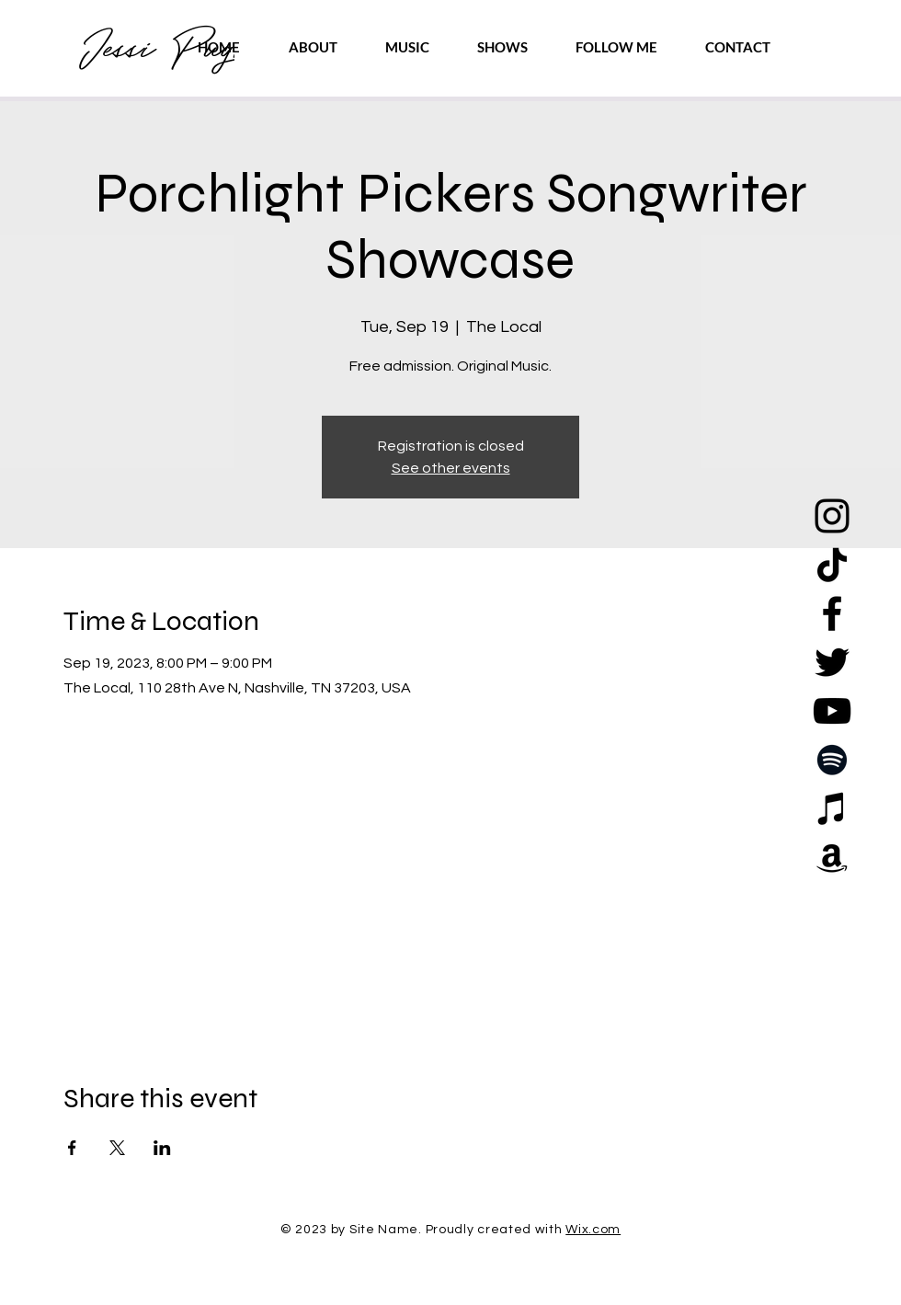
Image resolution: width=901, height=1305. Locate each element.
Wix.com (593, 1229)
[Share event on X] (117, 1147)
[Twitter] (832, 662)
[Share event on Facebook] (72, 1147)
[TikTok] (832, 565)
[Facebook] (832, 613)
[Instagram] (832, 516)
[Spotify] (832, 760)
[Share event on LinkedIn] (162, 1147)
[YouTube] (832, 711)
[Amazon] (832, 857)
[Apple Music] (832, 808)
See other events (451, 468)
